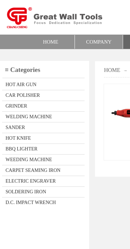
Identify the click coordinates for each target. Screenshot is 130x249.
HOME (50, 42)
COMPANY (99, 42)
